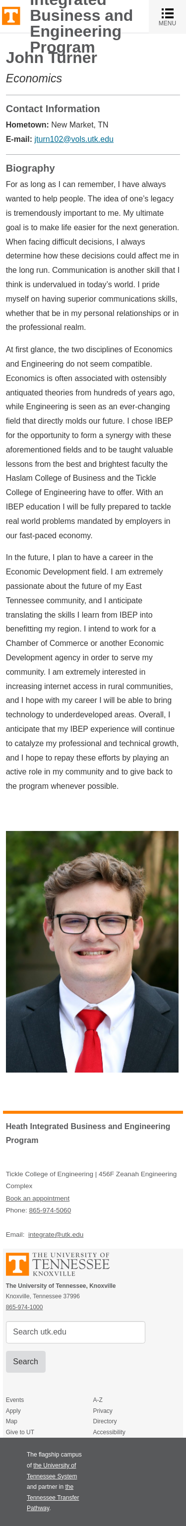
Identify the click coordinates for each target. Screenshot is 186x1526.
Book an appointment (37, 1198)
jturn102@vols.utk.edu (73, 139)
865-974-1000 (24, 1307)
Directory (105, 1421)
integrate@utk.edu (55, 1234)
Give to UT (20, 1432)
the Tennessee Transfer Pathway (53, 1497)
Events (15, 1400)
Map (11, 1421)
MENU (172, 16)
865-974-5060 (50, 1210)
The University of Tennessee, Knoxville (11, 15)
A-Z (97, 1400)
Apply (13, 1410)
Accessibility (109, 1432)
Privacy (102, 1410)
